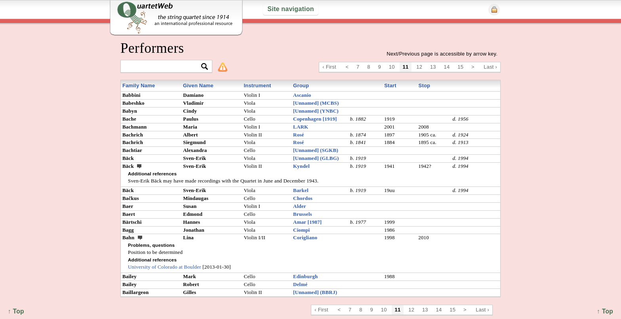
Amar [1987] (307, 222)
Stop (425, 85)
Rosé (298, 135)
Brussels (302, 214)
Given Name (198, 85)
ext (139, 165)
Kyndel (301, 166)
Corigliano (305, 237)
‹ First (329, 67)
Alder (299, 206)
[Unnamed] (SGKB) (315, 150)
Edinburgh (305, 276)
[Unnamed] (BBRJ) (315, 292)
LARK (300, 127)
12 (419, 67)
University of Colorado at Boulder (164, 267)
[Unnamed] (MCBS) (316, 103)
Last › (490, 67)
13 (433, 67)
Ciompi (301, 230)
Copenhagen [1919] (315, 119)
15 (460, 67)
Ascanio (302, 95)
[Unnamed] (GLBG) (316, 158)
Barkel (301, 190)
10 (392, 67)
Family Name (138, 85)
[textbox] (163, 67)
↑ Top (605, 311)
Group (301, 85)
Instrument (257, 85)
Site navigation (290, 9)
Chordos (302, 198)
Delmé (300, 284)
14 (447, 67)
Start (390, 85)
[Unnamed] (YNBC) (316, 111)
